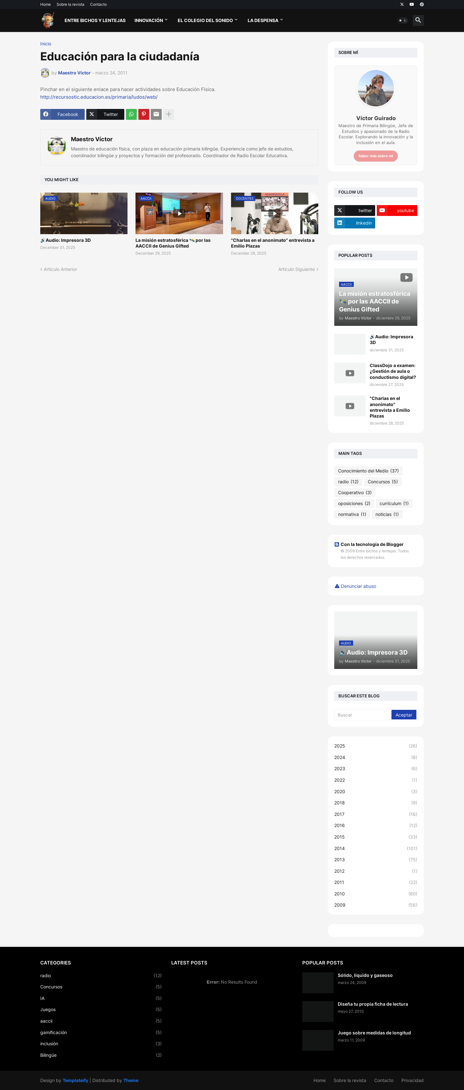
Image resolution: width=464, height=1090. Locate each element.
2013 (375, 859)
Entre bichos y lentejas (95, 20)
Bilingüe (101, 1055)
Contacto (98, 4)
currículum (394, 503)
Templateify (75, 1080)
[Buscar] (363, 714)
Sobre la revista (70, 4)
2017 (375, 814)
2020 (375, 791)
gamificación (101, 1032)
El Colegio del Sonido (205, 20)
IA (101, 998)
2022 (375, 780)
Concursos (383, 482)
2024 (375, 757)
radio (348, 482)
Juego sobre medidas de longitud (374, 1032)
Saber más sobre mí (376, 156)
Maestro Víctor (91, 139)
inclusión (101, 1043)
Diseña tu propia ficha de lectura (373, 1004)
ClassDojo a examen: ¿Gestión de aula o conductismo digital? (393, 371)
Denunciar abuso (358, 586)
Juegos (101, 1009)
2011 (375, 882)
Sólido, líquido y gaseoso (365, 975)
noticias (387, 514)
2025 (375, 746)
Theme (130, 1080)
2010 (375, 894)
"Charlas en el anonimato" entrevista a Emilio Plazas (272, 243)
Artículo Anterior (60, 269)
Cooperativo (355, 492)
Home (45, 4)
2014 (375, 848)
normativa (352, 514)
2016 (375, 825)
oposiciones (354, 503)
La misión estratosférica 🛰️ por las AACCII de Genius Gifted (173, 243)
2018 (375, 803)
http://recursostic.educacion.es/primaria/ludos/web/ (99, 97)
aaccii (101, 1021)
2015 (375, 837)
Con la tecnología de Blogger (369, 544)
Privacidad (412, 1080)
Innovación (149, 20)
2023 (375, 768)
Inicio (45, 44)
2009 (375, 905)
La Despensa (263, 20)
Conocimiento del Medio (368, 471)
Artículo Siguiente (296, 269)
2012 (375, 871)
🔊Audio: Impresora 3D (65, 240)
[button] (402, 20)
